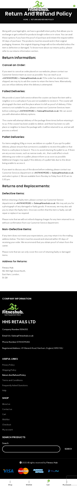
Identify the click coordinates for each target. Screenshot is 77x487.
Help (4, 390)
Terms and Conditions (12, 380)
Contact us (7, 409)
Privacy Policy (8, 365)
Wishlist (5, 419)
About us (6, 404)
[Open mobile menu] (6, 7)
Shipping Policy (9, 370)
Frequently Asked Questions (15, 385)
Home (25, 19)
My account (7, 429)
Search (5, 443)
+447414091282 (10, 78)
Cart (4, 414)
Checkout (6, 424)
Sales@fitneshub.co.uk (48, 111)
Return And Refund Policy (14, 375)
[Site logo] (38, 7)
